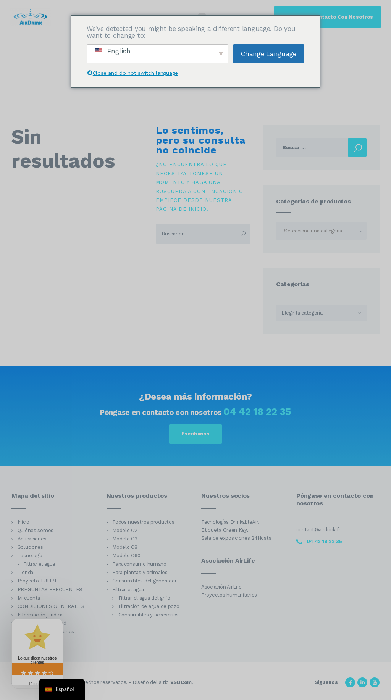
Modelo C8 (124, 547)
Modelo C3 (124, 539)
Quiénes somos (35, 530)
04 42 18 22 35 (257, 411)
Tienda (25, 572)
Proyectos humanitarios (229, 595)
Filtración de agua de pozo (148, 606)
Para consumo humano (139, 564)
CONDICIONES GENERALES (51, 606)
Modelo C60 (126, 555)
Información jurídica (40, 615)
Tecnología (30, 555)
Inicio (23, 522)
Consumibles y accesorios (148, 615)
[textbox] (321, 231)
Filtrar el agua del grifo (144, 598)
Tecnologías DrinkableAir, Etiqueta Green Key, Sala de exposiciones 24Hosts (236, 530)
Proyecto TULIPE (38, 581)
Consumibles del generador (144, 581)
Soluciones (30, 547)
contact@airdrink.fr (318, 529)
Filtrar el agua (39, 564)
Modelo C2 (124, 530)
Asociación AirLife (221, 587)
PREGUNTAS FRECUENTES (50, 589)
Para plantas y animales (140, 572)
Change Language (268, 54)
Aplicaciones (32, 539)
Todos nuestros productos (143, 522)
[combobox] (321, 231)
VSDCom (181, 682)
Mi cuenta (29, 598)
